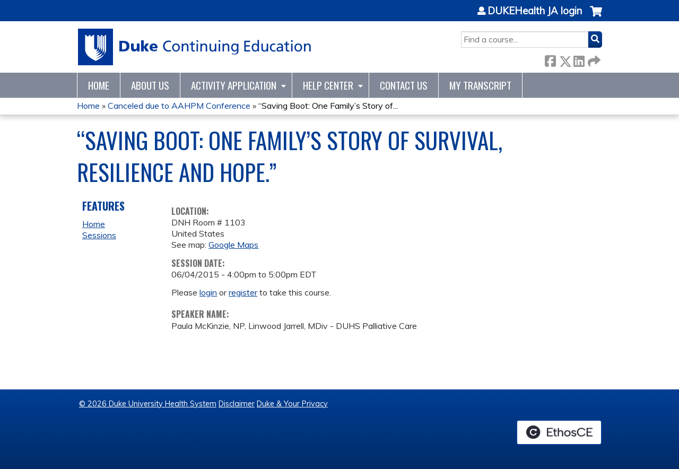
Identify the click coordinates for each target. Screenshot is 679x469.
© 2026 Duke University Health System (147, 404)
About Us (150, 85)
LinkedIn (578, 59)
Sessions (99, 235)
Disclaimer (237, 404)
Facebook (550, 59)
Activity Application (233, 85)
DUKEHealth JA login (535, 11)
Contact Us (404, 85)
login (208, 292)
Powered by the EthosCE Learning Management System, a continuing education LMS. (559, 432)
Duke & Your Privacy (292, 404)
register (243, 292)
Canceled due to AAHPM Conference (179, 105)
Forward (593, 59)
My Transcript (480, 85)
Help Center (328, 85)
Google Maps (233, 244)
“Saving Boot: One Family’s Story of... (328, 105)
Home (98, 85)
